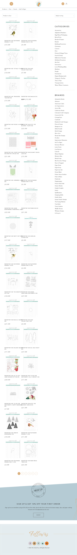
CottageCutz (58, 117)
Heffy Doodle (58, 129)
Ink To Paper (58, 142)
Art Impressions (59, 106)
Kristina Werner (59, 145)
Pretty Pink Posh (59, 183)
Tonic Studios (59, 206)
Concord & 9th (59, 115)
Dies (10, 9)
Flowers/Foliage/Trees (61, 53)
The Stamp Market (60, 202)
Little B (57, 151)
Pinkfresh (57, 179)
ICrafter (57, 138)
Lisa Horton (58, 149)
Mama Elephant (59, 154)
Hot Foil (57, 62)
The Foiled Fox (35, 548)
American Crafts (59, 104)
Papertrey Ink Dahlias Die (29, 96)
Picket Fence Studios (60, 174)
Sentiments (58, 74)
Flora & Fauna (59, 124)
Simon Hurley (58, 186)
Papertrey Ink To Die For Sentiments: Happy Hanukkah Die (13, 405)
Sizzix (56, 190)
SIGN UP (38, 514)
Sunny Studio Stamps (61, 199)
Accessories (58, 30)
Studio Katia (58, 197)
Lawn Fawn (58, 147)
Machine (57, 69)
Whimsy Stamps (59, 211)
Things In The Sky (60, 78)
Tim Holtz (58, 204)
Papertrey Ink (59, 170)
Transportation (59, 83)
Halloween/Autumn (60, 58)
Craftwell (57, 120)
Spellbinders (58, 193)
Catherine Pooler (59, 110)
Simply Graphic (59, 188)
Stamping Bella (59, 195)
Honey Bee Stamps (60, 135)
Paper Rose (58, 165)
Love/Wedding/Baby (60, 67)
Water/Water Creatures (61, 85)
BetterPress (58, 37)
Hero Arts (57, 133)
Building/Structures (60, 44)
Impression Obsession (61, 140)
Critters (57, 49)
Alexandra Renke (59, 99)
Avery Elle (58, 108)
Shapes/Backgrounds (60, 76)
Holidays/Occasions (60, 60)
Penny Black (58, 172)
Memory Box (58, 156)
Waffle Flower (59, 209)
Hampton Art (58, 126)
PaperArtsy (58, 167)
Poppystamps (58, 181)
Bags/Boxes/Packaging (61, 35)
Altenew (57, 101)
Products (4, 9)
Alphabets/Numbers (60, 33)
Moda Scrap (58, 158)
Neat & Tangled (59, 163)
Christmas (57, 46)
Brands (15, 9)
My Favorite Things (60, 161)
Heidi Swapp (58, 131)
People (57, 71)
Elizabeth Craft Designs (61, 122)
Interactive (58, 64)
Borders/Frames (59, 39)
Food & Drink (59, 55)
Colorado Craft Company (62, 113)
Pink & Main (58, 177)
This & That (58, 80)
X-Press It (58, 213)
